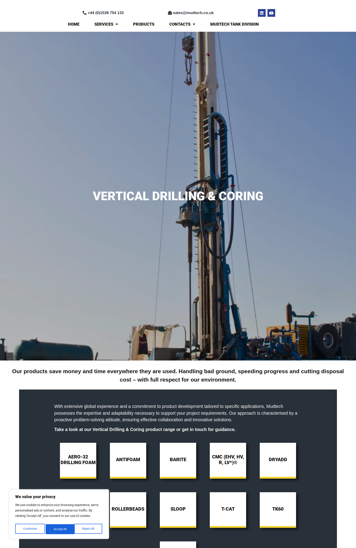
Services (106, 24)
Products (143, 24)
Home (73, 24)
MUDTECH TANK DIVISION (234, 24)
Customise (29, 529)
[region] (59, 515)
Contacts (182, 24)
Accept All (89, 529)
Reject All (59, 529)
